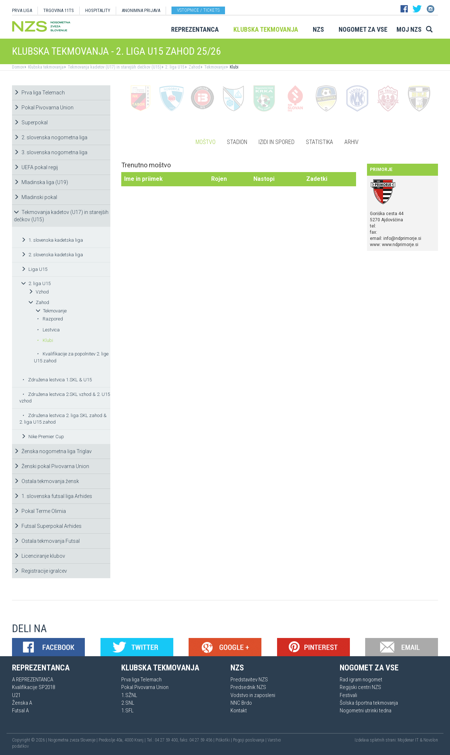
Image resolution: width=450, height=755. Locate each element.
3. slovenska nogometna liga (50, 152)
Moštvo (206, 142)
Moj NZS (409, 29)
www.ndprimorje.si (400, 244)
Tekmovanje (214, 67)
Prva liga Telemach (39, 93)
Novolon (430, 740)
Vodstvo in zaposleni (252, 695)
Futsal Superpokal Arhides (48, 526)
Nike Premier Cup (42, 436)
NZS (318, 29)
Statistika (319, 142)
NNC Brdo (241, 703)
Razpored (50, 319)
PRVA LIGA (22, 10)
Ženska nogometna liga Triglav (53, 451)
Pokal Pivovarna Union (44, 107)
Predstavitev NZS (249, 679)
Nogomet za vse (363, 29)
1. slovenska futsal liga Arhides (53, 496)
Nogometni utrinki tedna (365, 710)
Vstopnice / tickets (198, 10)
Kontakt (238, 710)
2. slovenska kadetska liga (52, 254)
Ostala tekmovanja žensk (46, 481)
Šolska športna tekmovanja (369, 703)
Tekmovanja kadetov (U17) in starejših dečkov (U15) (114, 67)
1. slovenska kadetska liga (52, 240)
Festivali (348, 695)
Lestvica (48, 329)
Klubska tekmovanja (265, 29)
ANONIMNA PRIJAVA (141, 10)
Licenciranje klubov (39, 556)
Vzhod (38, 292)
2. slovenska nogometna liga (50, 137)
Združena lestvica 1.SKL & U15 (57, 379)
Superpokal (31, 122)
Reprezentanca (195, 29)
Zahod (194, 67)
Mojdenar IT (408, 740)
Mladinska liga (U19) (41, 182)
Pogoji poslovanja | (250, 740)
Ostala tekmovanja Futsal (47, 541)
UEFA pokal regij (36, 167)
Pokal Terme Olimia (40, 511)
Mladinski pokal (35, 197)
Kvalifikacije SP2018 (33, 687)
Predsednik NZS (248, 687)
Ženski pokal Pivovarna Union (51, 466)
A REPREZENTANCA (32, 679)
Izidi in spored (276, 142)
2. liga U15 (174, 67)
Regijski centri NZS (360, 687)
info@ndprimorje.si (402, 238)
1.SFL (127, 710)
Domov (18, 67)
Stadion (237, 142)
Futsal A (20, 710)
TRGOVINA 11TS (58, 10)
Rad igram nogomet (361, 679)
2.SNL (127, 703)
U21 (16, 695)
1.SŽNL (129, 695)
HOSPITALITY (97, 10)
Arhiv (351, 142)
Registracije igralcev (40, 571)
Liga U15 (34, 269)
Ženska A (22, 703)
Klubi (233, 67)
